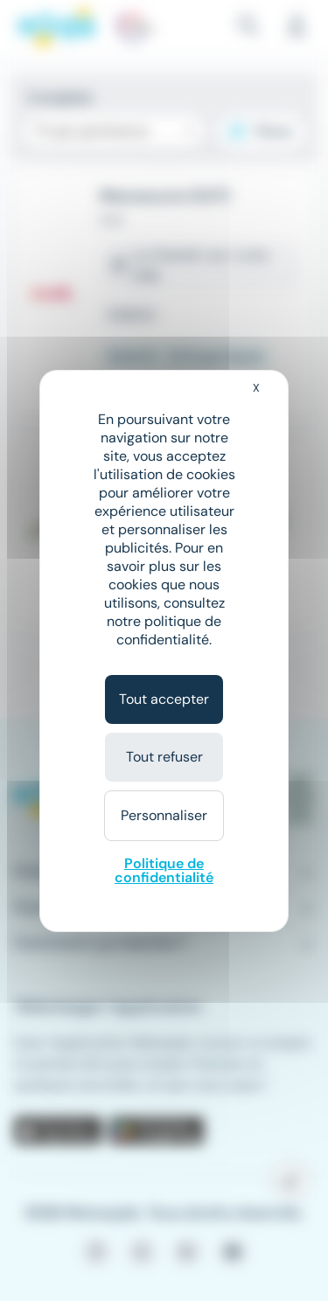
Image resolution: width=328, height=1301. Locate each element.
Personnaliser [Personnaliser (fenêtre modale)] (164, 815)
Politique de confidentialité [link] (164, 870)
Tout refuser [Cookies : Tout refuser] (164, 757)
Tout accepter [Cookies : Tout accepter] (164, 699)
